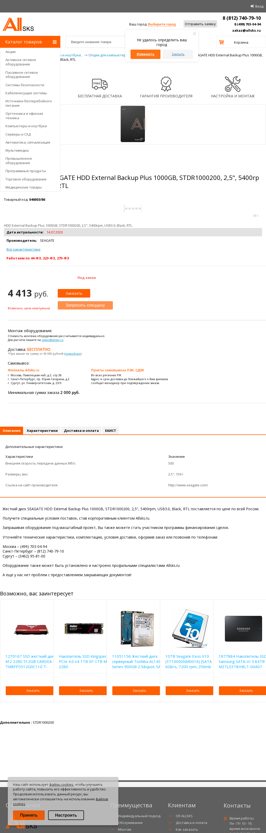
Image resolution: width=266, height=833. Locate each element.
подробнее (73, 353)
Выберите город (162, 24)
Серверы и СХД (18, 134)
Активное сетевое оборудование (20, 61)
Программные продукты (25, 171)
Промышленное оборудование (18, 160)
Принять (29, 815)
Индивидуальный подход (139, 816)
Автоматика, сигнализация (27, 142)
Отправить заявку (200, 24)
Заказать (74, 293)
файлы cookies (61, 784)
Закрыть (178, 54)
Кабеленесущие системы (26, 93)
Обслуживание (130, 822)
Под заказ (86, 277)
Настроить (66, 815)
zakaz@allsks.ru (246, 30)
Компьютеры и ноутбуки (26, 126)
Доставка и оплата (191, 822)
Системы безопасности (24, 85)
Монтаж (124, 829)
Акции (10, 51)
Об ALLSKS (184, 816)
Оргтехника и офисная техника (24, 115)
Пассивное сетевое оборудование (21, 74)
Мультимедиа (17, 150)
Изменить (145, 54)
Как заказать (187, 829)
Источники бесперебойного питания (28, 103)
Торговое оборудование (26, 179)
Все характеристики (23, 249)
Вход (259, 6)
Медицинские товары (23, 187)
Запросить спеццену (85, 305)
